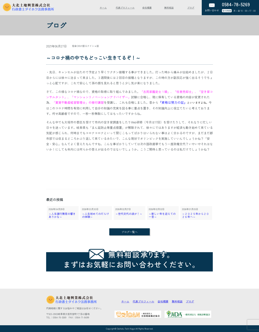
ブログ (190, 7)
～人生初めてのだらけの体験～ (95, 215)
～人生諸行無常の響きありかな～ (62, 215)
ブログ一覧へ (129, 232)
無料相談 (169, 7)
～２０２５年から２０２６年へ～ (195, 215)
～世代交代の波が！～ (128, 214)
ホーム (103, 7)
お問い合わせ (212, 7)
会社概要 (147, 7)
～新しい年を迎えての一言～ (162, 215)
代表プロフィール (125, 7)
